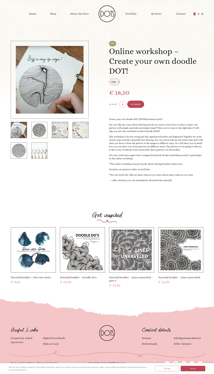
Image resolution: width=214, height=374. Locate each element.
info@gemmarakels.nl (187, 338)
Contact (181, 13)
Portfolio (130, 13)
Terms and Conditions (23, 363)
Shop (53, 13)
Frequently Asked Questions (21, 340)
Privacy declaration (47, 363)
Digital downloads (54, 338)
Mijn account (51, 343)
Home (32, 13)
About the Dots (79, 13)
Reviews (156, 13)
